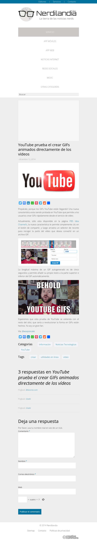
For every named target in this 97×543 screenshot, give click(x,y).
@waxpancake (28, 331)
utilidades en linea (49, 357)
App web (50, 50)
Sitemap (31, 530)
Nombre (22, 461)
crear (33, 357)
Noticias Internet (50, 59)
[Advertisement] (48, 120)
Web (20, 487)
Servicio (50, 32)
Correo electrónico (27, 474)
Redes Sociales (50, 68)
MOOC (50, 77)
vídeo (66, 357)
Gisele (28, 399)
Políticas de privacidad (60, 530)
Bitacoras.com (32, 390)
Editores (42, 1)
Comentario (24, 431)
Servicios (57, 1)
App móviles (50, 41)
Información (45, 344)
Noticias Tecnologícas (66, 344)
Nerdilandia (52, 525)
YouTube (25, 349)
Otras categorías (50, 86)
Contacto (72, 1)
